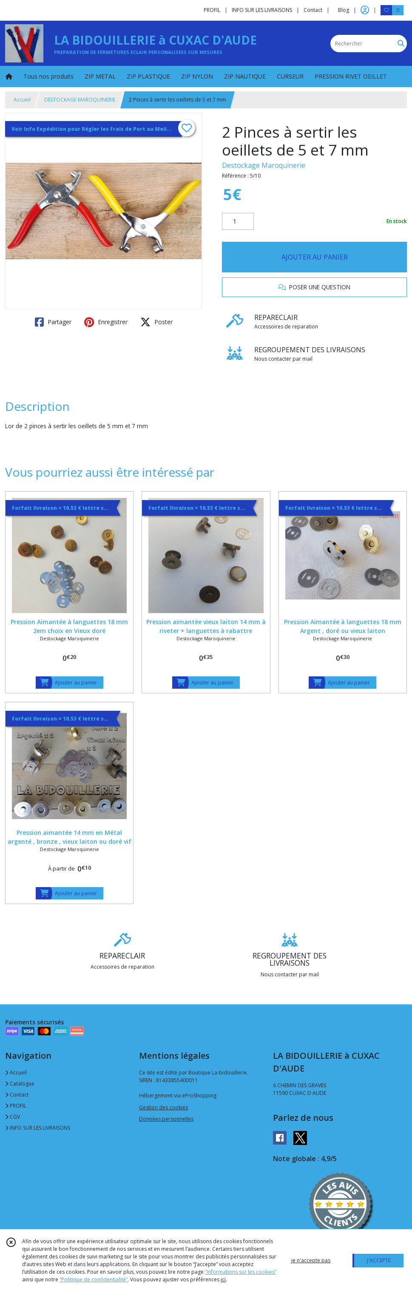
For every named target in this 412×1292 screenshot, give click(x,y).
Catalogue (19, 1083)
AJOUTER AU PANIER (314, 257)
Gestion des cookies (163, 1107)
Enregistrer (106, 322)
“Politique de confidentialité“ (94, 1279)
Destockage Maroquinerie (263, 165)
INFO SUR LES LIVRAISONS (37, 1127)
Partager (53, 322)
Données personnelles (166, 1118)
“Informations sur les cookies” (240, 1271)
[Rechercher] (400, 43)
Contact (313, 10)
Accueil (22, 99)
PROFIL (15, 1105)
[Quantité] (238, 221)
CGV (12, 1116)
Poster (156, 322)
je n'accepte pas (310, 1260)
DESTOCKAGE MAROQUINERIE (79, 99)
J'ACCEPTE (379, 1260)
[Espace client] (365, 10)
